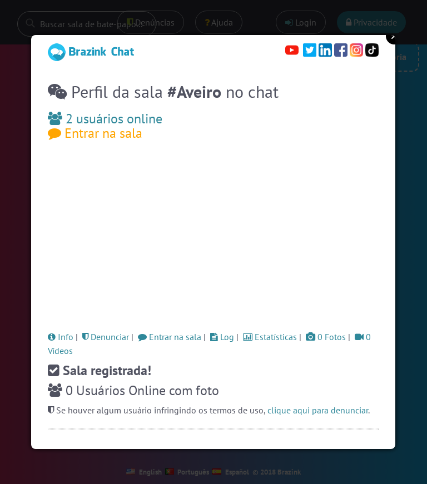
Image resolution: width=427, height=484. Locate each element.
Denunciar (105, 336)
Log (222, 336)
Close (394, 36)
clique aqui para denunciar (317, 410)
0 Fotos (326, 336)
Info (60, 336)
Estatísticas (270, 336)
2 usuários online (105, 118)
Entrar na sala (95, 133)
